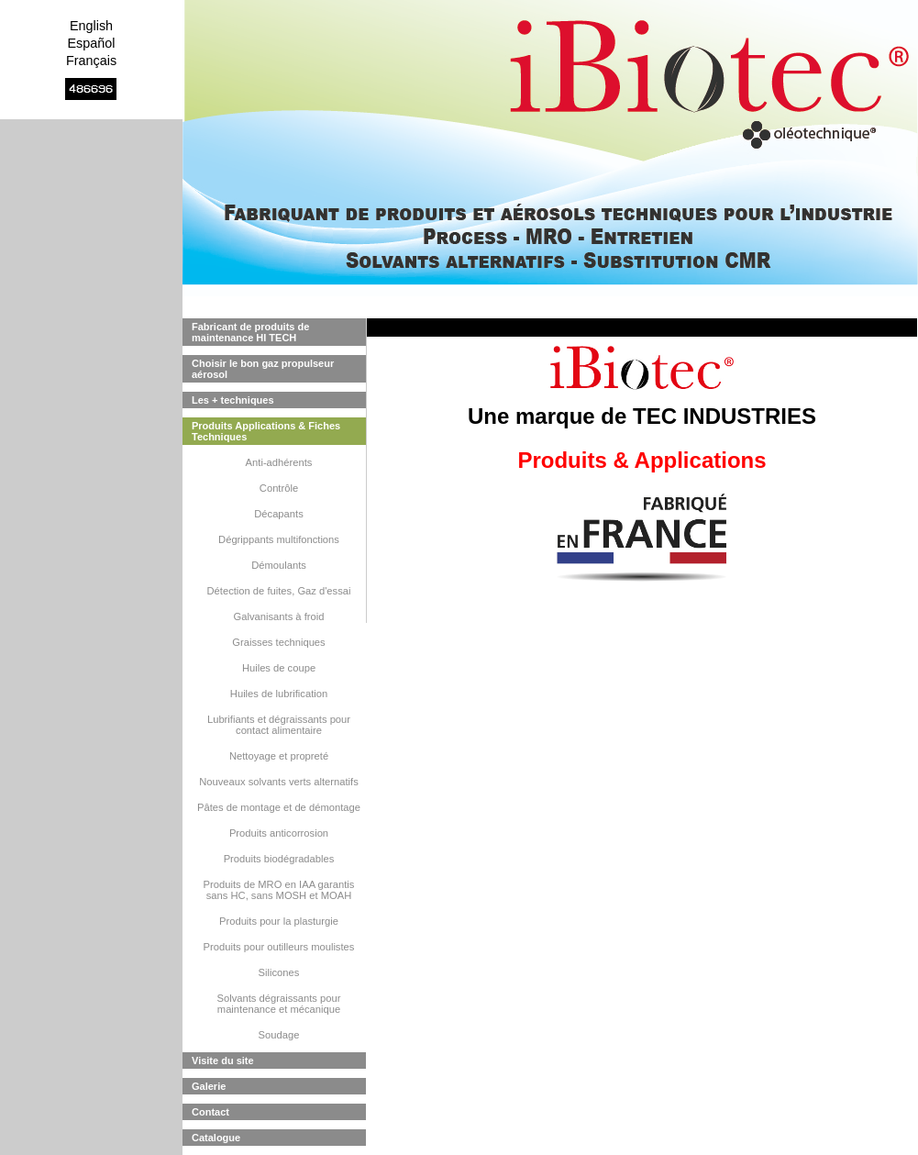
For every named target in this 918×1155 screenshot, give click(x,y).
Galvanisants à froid (279, 616)
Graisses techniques (278, 642)
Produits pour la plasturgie (278, 921)
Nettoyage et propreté (278, 755)
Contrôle (279, 488)
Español (91, 43)
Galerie (209, 1086)
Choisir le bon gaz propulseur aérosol (263, 369)
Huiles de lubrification (278, 693)
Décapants (279, 513)
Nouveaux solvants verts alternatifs (279, 781)
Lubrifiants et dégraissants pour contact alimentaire (278, 725)
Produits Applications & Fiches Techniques (266, 431)
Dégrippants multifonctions (278, 539)
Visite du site (223, 1060)
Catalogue (216, 1137)
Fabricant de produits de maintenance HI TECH (250, 332)
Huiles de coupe (278, 667)
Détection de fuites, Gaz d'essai (279, 590)
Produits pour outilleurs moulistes (279, 946)
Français (91, 60)
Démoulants (278, 565)
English (91, 25)
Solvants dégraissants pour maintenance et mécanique (279, 1004)
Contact (210, 1111)
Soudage (279, 1034)
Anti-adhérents (279, 462)
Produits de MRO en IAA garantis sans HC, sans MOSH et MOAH (279, 890)
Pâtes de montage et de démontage (278, 807)
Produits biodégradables (279, 858)
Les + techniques (233, 399)
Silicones (279, 972)
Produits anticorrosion (278, 832)
